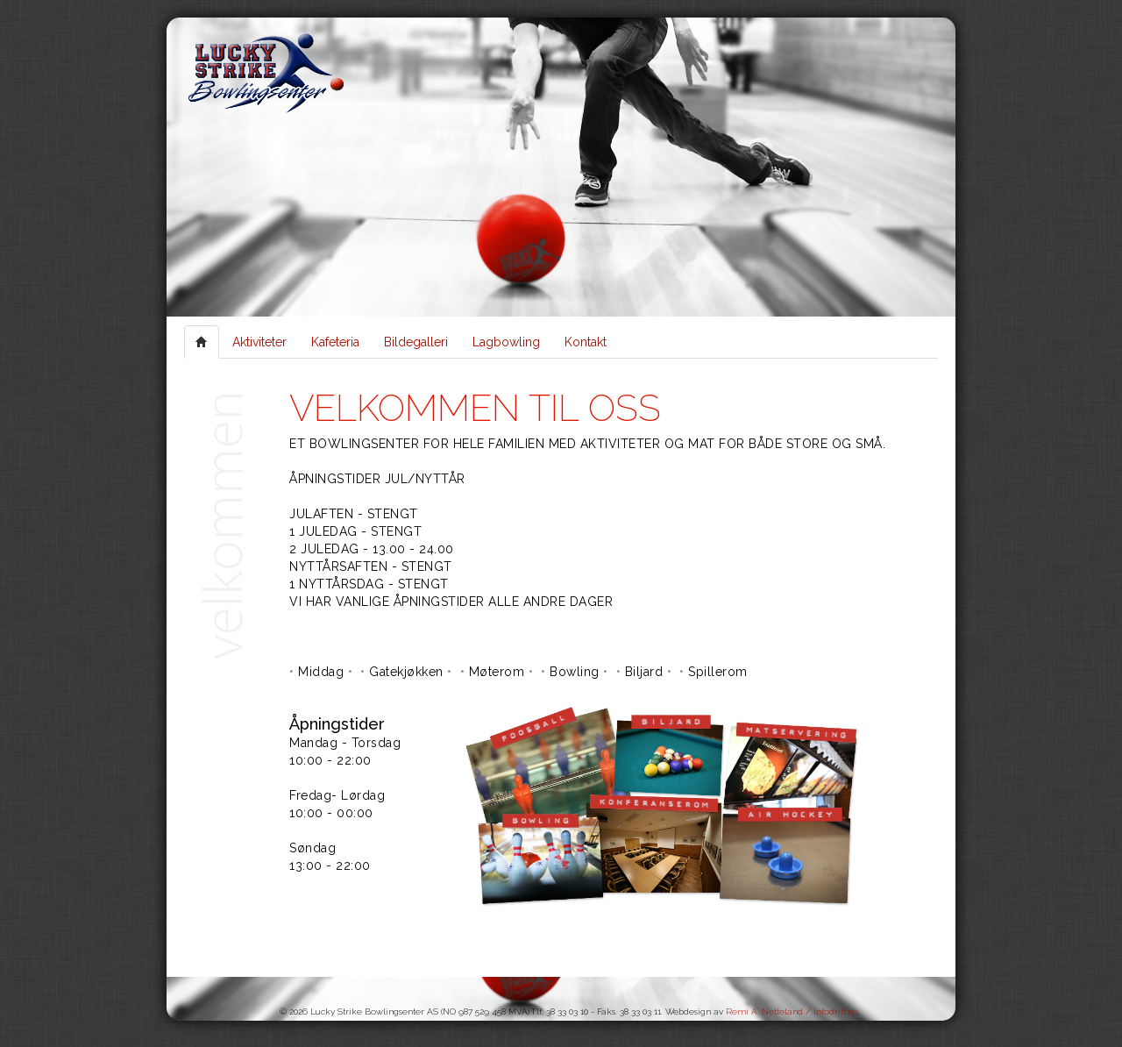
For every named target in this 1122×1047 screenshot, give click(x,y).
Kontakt (586, 342)
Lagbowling (506, 342)
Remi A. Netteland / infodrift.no (792, 1011)
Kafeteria (335, 342)
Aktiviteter (259, 342)
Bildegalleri (416, 342)
